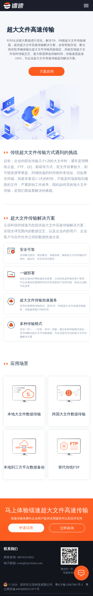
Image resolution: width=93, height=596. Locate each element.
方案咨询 (47, 71)
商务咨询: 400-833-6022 (19, 557)
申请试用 (26, 528)
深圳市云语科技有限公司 (36, 584)
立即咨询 (67, 528)
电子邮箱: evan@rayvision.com (23, 563)
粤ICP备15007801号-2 (69, 584)
